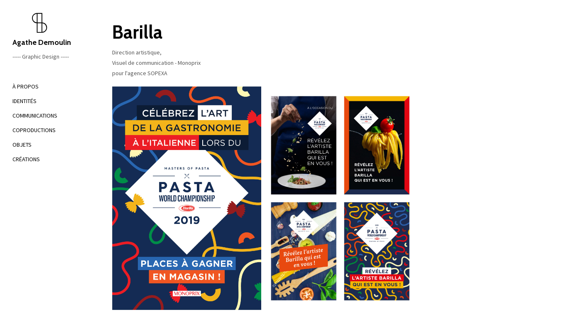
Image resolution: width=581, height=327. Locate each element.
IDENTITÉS (24, 101)
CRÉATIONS (26, 159)
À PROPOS (25, 86)
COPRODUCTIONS (34, 130)
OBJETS (22, 144)
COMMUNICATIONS (34, 115)
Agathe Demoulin (49, 29)
